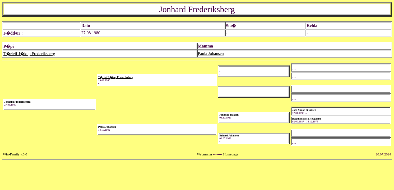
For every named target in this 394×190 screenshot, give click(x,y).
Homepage (230, 154)
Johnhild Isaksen (229, 114)
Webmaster (204, 154)
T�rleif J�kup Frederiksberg (29, 53)
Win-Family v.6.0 (15, 154)
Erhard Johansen (229, 135)
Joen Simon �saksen (304, 109)
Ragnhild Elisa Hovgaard (306, 118)
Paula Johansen (211, 53)
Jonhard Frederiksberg (17, 101)
